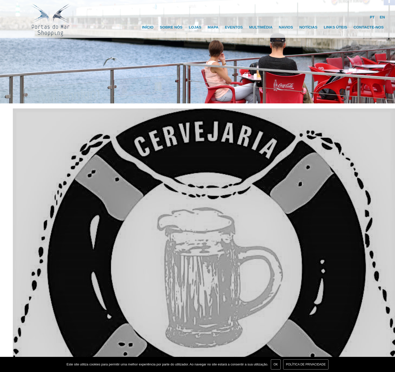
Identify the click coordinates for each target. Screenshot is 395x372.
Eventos (234, 27)
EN (382, 17)
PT (372, 17)
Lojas (195, 27)
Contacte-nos (368, 27)
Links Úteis (335, 27)
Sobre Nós (171, 27)
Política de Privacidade (306, 364)
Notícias (308, 27)
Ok (276, 364)
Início (147, 27)
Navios (286, 27)
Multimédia (261, 27)
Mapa (213, 27)
